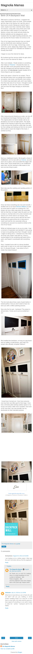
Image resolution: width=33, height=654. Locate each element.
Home (16, 638)
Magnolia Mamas (12, 5)
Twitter (25, 495)
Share (3, 546)
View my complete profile (7, 648)
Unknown (8, 592)
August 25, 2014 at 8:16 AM (20, 556)
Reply (6, 562)
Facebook (20, 495)
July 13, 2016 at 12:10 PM (18, 592)
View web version (16, 641)
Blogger (20, 652)
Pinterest (12, 65)
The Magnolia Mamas (16, 569)
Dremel (23, 160)
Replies (9, 566)
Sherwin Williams (21, 206)
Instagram (8, 495)
